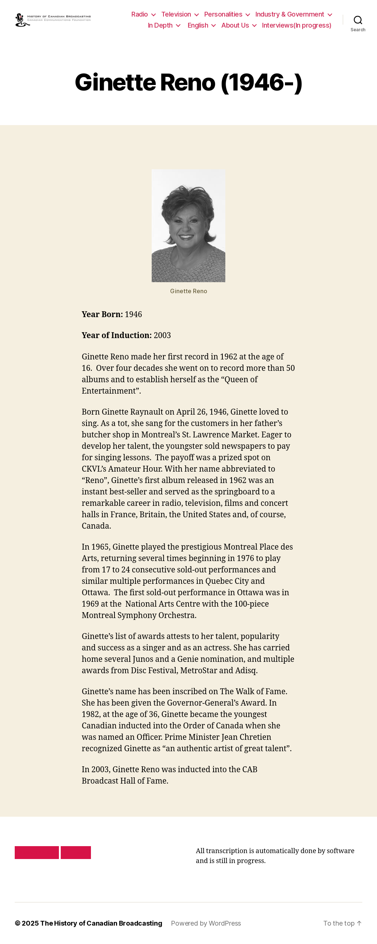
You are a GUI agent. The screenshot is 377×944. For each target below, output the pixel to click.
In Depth (160, 25)
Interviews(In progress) (297, 25)
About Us (235, 25)
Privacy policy (37, 852)
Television (176, 14)
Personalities (223, 14)
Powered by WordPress (206, 923)
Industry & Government (290, 14)
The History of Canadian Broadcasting (101, 923)
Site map (76, 852)
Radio (139, 14)
